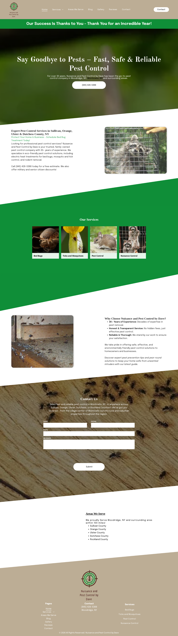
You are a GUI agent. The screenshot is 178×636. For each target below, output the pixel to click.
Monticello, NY (94, 78)
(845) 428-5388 (89, 607)
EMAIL (45, 430)
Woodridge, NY (116, 520)
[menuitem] (44, 9)
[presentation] (61, 456)
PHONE (93, 421)
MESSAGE (47, 438)
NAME (45, 421)
